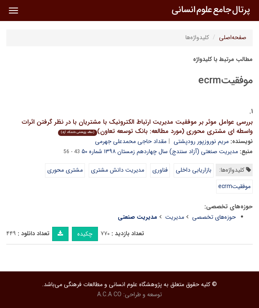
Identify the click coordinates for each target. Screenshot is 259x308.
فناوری (160, 170)
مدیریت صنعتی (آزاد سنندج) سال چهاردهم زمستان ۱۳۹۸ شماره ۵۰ (160, 151)
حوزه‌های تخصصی (214, 217)
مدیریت (174, 217)
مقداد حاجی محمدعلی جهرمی (130, 141)
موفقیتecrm (234, 186)
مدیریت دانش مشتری (117, 170)
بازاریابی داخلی (193, 170)
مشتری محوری (65, 170)
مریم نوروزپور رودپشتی (201, 141)
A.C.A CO (109, 294)
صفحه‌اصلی (232, 37)
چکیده (84, 234)
